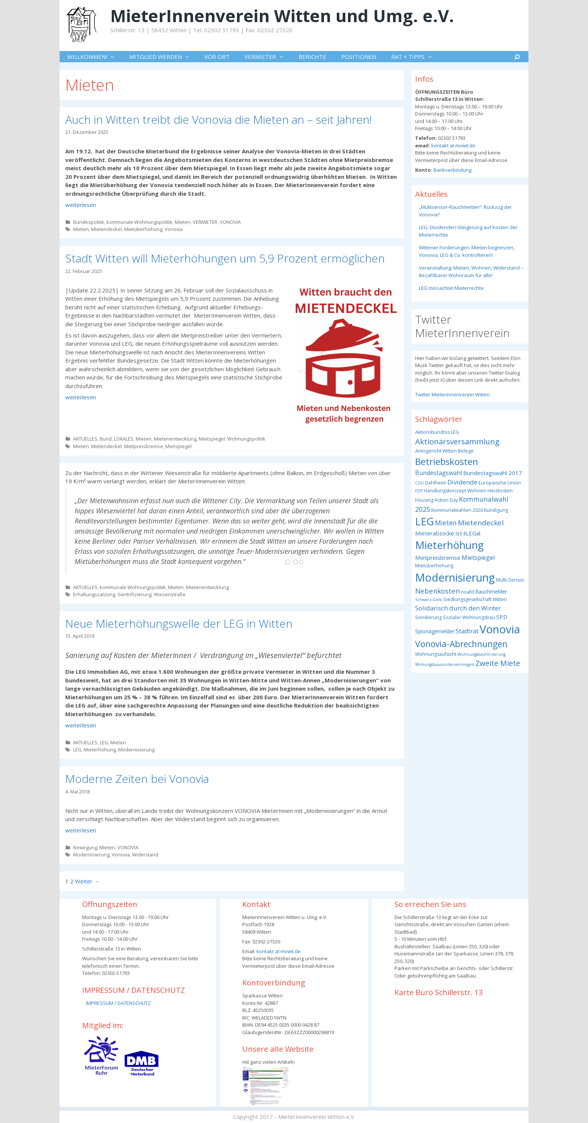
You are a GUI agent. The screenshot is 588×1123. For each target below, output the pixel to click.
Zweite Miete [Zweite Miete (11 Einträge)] (498, 663)
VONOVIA (230, 222)
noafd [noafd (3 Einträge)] (467, 592)
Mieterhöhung (100, 749)
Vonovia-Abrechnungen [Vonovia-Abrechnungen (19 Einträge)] (461, 644)
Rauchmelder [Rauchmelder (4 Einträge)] (491, 591)
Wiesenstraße (170, 594)
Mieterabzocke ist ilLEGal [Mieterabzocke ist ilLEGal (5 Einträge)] (447, 533)
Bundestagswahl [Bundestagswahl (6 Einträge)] (438, 473)
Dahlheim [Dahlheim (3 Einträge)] (435, 483)
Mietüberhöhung (143, 229)
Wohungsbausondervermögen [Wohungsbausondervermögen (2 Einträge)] (444, 664)
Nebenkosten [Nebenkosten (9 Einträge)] (437, 590)
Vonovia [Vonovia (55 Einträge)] (500, 629)
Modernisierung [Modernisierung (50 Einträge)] (455, 577)
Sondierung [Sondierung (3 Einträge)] (428, 617)
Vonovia (174, 229)
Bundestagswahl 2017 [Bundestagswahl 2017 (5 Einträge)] (492, 473)
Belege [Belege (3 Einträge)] (466, 451)
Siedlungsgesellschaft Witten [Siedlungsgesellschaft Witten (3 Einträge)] (475, 599)
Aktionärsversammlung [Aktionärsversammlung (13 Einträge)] (457, 441)
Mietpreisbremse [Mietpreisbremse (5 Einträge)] (437, 557)
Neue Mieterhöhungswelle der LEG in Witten (178, 623)
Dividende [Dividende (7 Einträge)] (462, 482)
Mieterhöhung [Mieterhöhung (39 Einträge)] (449, 545)
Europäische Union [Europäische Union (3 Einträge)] (499, 483)
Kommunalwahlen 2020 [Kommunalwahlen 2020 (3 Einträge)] (457, 510)
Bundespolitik (88, 222)
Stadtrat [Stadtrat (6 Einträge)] (467, 631)
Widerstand (145, 854)
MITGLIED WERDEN (163, 56)
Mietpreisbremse (143, 446)
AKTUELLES (85, 438)
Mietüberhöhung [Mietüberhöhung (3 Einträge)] (434, 565)
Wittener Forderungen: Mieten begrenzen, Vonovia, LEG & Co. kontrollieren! (466, 251)
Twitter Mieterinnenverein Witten (452, 394)
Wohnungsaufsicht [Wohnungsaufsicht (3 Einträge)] (435, 654)
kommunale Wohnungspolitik (139, 222)
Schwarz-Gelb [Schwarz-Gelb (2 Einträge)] (428, 599)
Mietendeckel (106, 229)
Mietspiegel (212, 438)
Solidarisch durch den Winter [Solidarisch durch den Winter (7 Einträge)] (458, 608)
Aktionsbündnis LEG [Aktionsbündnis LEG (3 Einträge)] (437, 432)
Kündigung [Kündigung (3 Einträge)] (496, 510)
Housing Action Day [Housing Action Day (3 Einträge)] (436, 500)
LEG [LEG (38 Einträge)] (424, 521)
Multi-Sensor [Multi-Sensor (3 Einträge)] (510, 580)
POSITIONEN (358, 56)
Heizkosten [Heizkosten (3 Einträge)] (500, 490)
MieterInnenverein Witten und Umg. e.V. (282, 15)
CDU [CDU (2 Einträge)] (419, 483)
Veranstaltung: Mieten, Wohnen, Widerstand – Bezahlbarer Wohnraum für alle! (471, 271)
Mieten (182, 222)
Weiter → (87, 881)
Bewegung (85, 847)
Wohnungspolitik (246, 438)
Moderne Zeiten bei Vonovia (137, 778)
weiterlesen (80, 204)
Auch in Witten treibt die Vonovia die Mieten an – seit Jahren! (218, 119)
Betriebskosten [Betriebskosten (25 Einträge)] (446, 461)
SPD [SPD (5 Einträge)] (501, 617)
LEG (104, 742)
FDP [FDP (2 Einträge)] (419, 490)
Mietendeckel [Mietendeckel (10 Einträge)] (481, 523)
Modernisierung (136, 749)
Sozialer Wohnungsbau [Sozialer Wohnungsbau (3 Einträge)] (469, 617)
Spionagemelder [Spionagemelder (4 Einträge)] (434, 631)
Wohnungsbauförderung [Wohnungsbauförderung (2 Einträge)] (482, 654)
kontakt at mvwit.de (453, 145)
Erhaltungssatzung (94, 594)
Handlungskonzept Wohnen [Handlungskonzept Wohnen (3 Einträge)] (455, 490)
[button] (114, 56)
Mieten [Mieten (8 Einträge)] (446, 522)
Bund (106, 438)
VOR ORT (217, 56)
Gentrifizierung (134, 594)
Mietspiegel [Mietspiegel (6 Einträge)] (478, 557)
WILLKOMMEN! (94, 56)
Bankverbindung (451, 169)
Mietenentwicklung (175, 438)
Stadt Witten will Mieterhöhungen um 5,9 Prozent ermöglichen (225, 258)
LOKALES (124, 438)
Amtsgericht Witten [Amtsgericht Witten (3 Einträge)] (436, 451)
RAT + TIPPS (415, 56)
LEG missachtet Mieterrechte (451, 288)
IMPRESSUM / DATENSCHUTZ (118, 1003)
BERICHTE (312, 56)
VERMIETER (267, 56)
